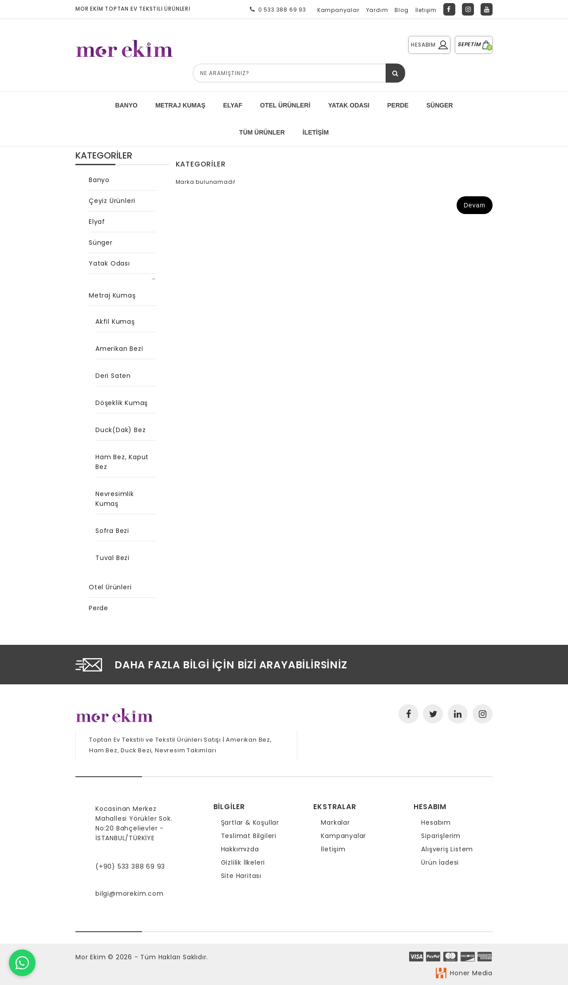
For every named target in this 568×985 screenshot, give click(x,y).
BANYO (126, 105)
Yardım (377, 10)
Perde (98, 608)
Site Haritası (241, 875)
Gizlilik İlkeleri (243, 862)
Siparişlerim (441, 835)
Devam (474, 205)
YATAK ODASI (348, 105)
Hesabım (436, 822)
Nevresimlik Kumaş (114, 498)
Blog (401, 10)
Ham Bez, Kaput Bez (122, 462)
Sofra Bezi (112, 530)
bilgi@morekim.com (129, 893)
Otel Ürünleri (285, 105)
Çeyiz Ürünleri (112, 200)
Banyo (99, 179)
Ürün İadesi (440, 862)
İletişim (426, 10)
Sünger (101, 242)
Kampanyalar (338, 10)
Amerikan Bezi (119, 348)
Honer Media (471, 973)
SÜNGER (439, 105)
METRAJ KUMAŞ (180, 105)
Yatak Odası (109, 263)
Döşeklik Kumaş (121, 402)
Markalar (335, 822)
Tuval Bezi (112, 557)
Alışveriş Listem (447, 849)
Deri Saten (113, 375)
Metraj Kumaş (112, 295)
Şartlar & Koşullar (250, 822)
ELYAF (232, 105)
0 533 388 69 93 (276, 9)
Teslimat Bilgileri (248, 835)
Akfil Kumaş (115, 321)
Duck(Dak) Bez (120, 429)
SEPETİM (474, 44)
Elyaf (97, 221)
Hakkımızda (240, 849)
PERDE (397, 105)
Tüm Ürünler (262, 132)
